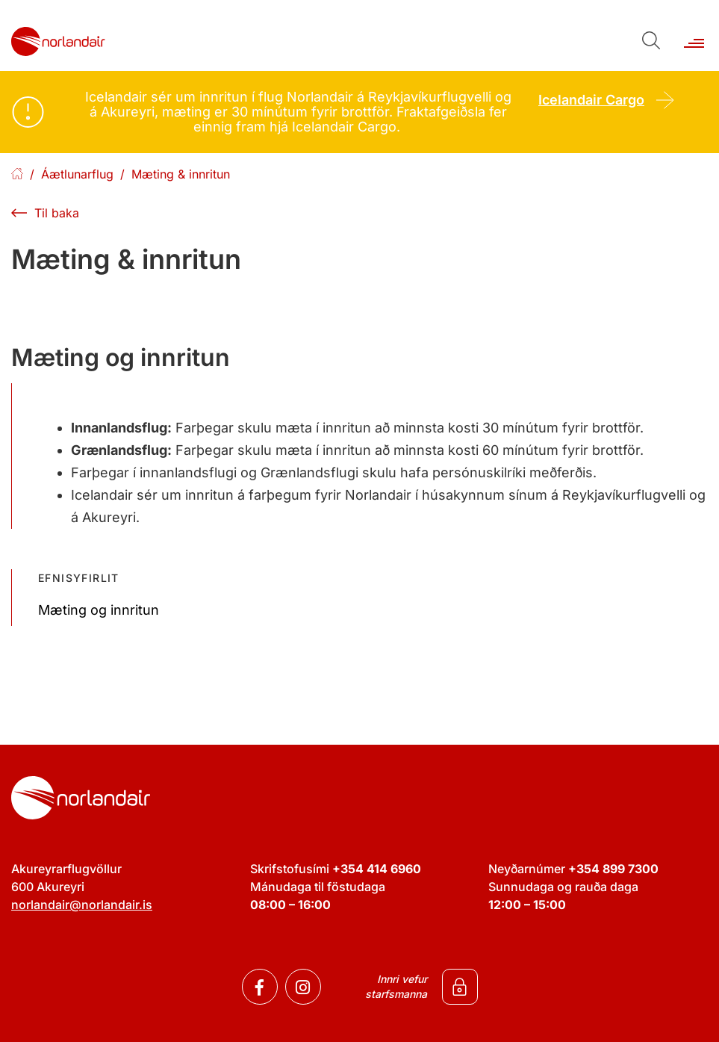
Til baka (56, 212)
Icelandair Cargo (591, 100)
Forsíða (17, 174)
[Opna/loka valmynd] (693, 35)
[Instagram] (303, 987)
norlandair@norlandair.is (81, 904)
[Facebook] (260, 987)
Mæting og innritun (98, 610)
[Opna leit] (650, 39)
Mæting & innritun (180, 174)
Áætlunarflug (77, 174)
